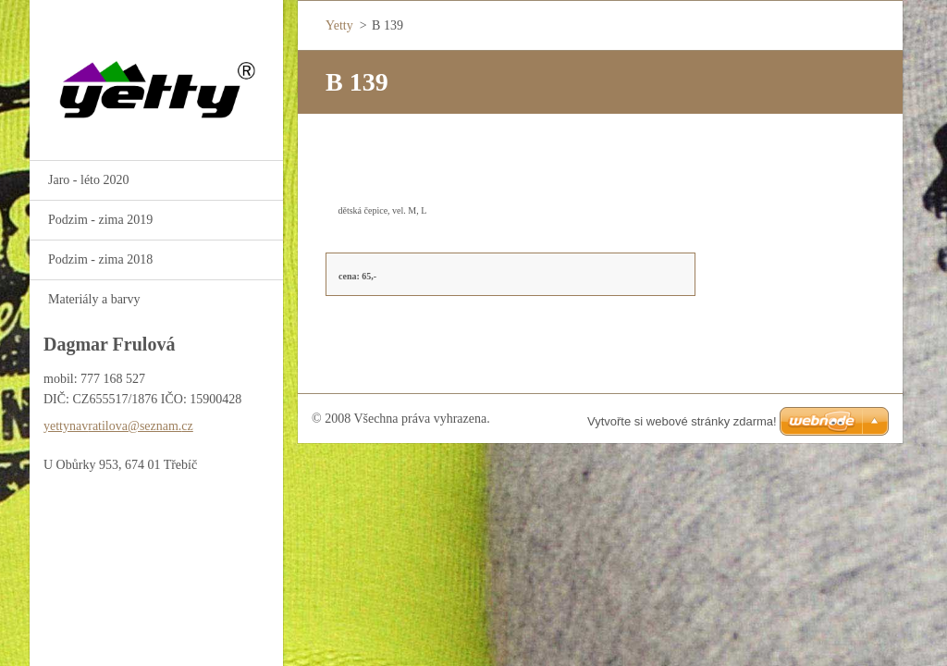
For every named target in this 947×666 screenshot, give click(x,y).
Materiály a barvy (94, 299)
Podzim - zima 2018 (100, 259)
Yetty (339, 25)
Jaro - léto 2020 (88, 180)
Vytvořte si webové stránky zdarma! (682, 421)
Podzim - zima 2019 (100, 220)
